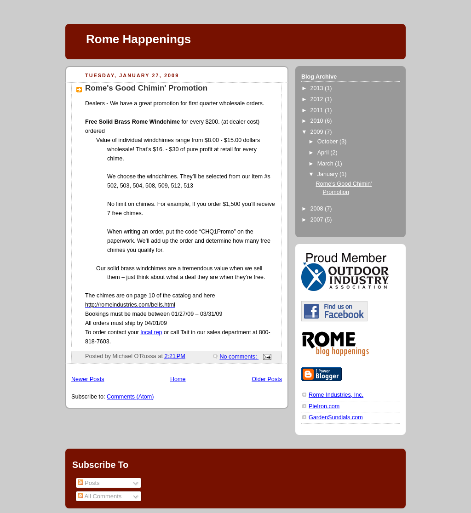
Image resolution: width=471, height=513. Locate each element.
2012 (317, 99)
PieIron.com (324, 406)
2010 (317, 121)
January (328, 174)
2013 (317, 88)
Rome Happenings (138, 39)
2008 (317, 208)
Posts (89, 482)
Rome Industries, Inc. (336, 395)
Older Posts (267, 379)
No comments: (238, 356)
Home (178, 379)
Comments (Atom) (130, 396)
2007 (317, 220)
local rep (151, 332)
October (328, 141)
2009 (317, 132)
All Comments (100, 496)
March (326, 163)
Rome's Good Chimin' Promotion (146, 88)
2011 (317, 110)
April (324, 152)
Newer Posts (87, 379)
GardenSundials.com (336, 417)
